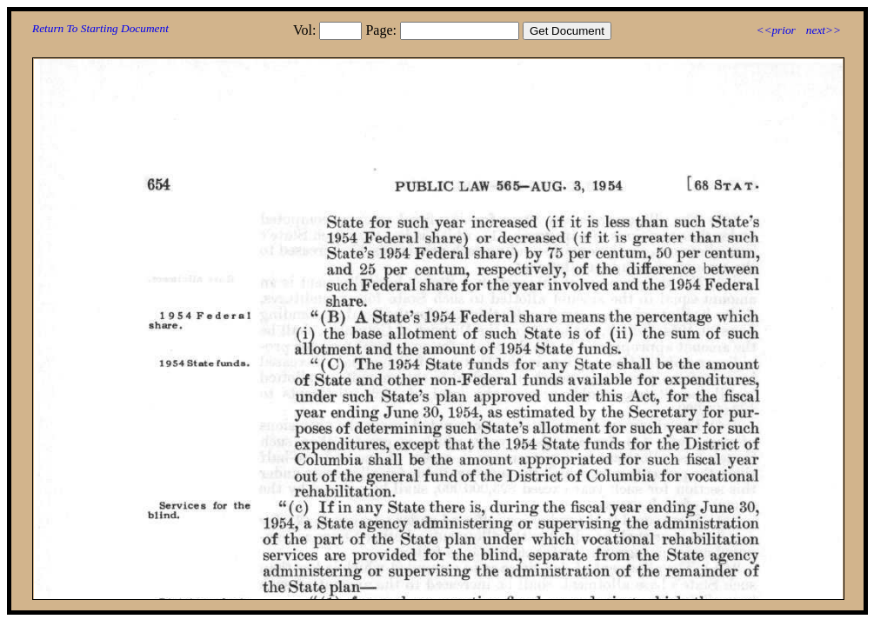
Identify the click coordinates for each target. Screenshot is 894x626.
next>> (823, 30)
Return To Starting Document (100, 28)
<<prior (775, 30)
